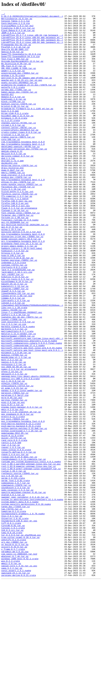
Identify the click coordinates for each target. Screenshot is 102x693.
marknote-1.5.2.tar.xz (14, 392)
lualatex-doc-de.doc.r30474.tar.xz (21, 378)
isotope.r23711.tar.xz (14, 315)
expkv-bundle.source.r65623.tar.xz (21, 218)
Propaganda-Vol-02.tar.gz (16, 51)
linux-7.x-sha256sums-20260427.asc (21, 372)
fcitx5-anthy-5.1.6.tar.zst (17, 227)
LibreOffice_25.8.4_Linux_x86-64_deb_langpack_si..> (32, 48)
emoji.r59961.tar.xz (13, 204)
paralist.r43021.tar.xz (15, 469)
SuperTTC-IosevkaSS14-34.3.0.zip (20, 65)
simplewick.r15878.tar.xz (16, 580)
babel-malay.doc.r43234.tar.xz (19, 108)
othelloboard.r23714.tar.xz (17, 460)
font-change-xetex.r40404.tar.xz (20, 253)
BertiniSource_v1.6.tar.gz (16, 19)
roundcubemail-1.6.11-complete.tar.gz (23, 548)
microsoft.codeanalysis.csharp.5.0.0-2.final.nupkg (31, 409)
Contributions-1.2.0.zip (15, 25)
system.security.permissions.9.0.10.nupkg (26, 602)
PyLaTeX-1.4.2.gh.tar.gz (15, 54)
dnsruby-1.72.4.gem (12, 190)
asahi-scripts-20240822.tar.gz (19, 96)
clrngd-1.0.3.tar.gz (13, 147)
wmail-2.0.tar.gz (11, 673)
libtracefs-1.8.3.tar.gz (15, 358)
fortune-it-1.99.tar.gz (15, 258)
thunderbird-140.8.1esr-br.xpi (19, 622)
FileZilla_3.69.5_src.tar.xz (18, 31)
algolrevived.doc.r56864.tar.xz (19, 85)
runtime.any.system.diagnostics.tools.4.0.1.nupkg (31, 551)
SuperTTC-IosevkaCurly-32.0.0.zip (21, 62)
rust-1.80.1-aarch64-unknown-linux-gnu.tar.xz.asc (31, 554)
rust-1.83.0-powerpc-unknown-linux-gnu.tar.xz (28, 557)
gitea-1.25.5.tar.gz (13, 272)
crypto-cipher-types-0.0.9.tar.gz (21, 156)
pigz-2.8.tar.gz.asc (13, 480)
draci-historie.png (12, 199)
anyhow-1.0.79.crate (13, 88)
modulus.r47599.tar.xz (14, 423)
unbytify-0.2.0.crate (13, 645)
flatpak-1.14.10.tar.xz (15, 250)
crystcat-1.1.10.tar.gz (15, 159)
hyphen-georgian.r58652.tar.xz (19, 309)
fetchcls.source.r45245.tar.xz (19, 230)
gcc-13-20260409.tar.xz (15, 264)
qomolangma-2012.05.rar (15, 517)
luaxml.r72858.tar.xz (13, 381)
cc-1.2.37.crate (10, 142)
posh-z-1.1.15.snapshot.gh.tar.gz (21, 491)
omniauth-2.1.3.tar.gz (14, 446)
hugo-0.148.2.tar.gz (13, 304)
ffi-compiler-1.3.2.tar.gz (16, 233)
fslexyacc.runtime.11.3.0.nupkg (19, 261)
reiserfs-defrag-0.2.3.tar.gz (18, 540)
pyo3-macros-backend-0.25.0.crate (21, 508)
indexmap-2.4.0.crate (13, 312)
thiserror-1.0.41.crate (15, 619)
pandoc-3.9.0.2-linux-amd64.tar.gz (21, 466)
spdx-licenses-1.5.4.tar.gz (17, 585)
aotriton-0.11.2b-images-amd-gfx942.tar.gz (26, 91)
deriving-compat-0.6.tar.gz (17, 184)
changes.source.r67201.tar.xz (18, 145)
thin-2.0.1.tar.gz (11, 616)
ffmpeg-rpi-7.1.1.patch (15, 236)
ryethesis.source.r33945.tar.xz (19, 565)
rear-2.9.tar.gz (10, 531)
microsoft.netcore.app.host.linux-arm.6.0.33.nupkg (31, 415)
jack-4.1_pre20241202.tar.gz (18, 321)
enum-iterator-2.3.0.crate (16, 207)
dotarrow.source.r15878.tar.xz (19, 196)
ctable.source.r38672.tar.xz (18, 162)
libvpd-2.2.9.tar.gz (13, 361)
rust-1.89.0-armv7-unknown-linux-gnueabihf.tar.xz (31, 560)
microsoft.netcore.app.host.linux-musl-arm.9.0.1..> (32, 417)
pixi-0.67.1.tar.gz (12, 483)
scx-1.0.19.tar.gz (11, 568)
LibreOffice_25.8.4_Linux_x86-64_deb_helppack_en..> (32, 42)
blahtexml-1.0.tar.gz (13, 116)
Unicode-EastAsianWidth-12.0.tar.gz (22, 71)
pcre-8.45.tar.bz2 (11, 474)
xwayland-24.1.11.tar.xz (15, 685)
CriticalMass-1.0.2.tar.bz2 (17, 28)
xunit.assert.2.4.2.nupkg (16, 682)
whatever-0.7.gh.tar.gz (15, 665)
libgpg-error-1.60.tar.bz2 (16, 352)
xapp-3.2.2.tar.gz (11, 679)
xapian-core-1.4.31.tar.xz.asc (19, 676)
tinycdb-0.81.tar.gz (13, 628)
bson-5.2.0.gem (10, 130)
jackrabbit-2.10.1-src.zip (16, 324)
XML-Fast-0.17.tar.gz (13, 76)
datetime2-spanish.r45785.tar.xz (20, 173)
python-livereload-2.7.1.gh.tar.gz (21, 514)
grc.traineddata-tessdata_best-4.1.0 (23, 287)
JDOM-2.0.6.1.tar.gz (13, 37)
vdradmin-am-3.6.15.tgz (15, 659)
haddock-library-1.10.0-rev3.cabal (21, 295)
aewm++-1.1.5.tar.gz (13, 82)
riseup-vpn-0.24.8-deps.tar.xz (19, 545)
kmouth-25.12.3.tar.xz (14, 338)
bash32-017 (7, 110)
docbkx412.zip (9, 193)
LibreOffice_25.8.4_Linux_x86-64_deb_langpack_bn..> (32, 45)
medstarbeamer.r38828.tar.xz (18, 400)
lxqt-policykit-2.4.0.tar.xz (18, 383)
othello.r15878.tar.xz (14, 457)
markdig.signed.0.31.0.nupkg (18, 389)
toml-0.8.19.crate (11, 636)
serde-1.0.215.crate (13, 571)
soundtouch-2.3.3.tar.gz (15, 582)
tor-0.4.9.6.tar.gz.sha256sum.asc (21, 639)
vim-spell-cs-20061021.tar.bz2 (19, 662)
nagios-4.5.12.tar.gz (13, 432)
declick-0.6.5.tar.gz (13, 182)
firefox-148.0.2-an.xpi (15, 241)
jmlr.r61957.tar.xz (12, 326)
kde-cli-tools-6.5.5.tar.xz (17, 332)
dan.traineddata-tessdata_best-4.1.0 (23, 170)
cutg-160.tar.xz (10, 164)
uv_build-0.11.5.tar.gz (15, 651)
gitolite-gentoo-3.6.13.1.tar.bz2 (21, 275)
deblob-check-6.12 (11, 179)
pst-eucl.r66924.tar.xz (15, 500)
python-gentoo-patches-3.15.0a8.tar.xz (24, 511)
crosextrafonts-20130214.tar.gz (19, 153)
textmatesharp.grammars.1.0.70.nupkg (23, 614)
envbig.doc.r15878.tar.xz (16, 210)
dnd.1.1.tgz (8, 187)
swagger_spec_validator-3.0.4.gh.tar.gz (24, 594)
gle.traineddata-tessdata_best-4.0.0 (23, 278)
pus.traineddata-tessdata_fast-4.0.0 (23, 503)
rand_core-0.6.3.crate (14, 525)
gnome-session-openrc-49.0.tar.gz (21, 284)
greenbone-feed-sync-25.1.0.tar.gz (21, 290)
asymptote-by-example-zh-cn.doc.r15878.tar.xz (28, 99)
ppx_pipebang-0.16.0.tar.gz (17, 494)
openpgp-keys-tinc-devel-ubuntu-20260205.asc (27, 449)
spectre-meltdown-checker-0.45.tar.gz (23, 588)
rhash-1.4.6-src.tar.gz (15, 543)
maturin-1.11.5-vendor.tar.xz (18, 398)
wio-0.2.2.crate (10, 670)
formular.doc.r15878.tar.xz (17, 255)
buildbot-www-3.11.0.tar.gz (17, 136)
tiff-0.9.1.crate (11, 625)
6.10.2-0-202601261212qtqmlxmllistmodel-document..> (32, 17)
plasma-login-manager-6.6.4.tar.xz (21, 486)
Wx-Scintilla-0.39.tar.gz (16, 73)
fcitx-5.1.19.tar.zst (13, 224)
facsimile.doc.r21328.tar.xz (18, 221)
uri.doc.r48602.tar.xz (14, 648)
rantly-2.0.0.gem (11, 528)
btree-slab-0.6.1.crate (15, 133)
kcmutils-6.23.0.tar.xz (15, 329)
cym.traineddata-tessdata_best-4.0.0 (23, 167)
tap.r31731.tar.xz (11, 608)
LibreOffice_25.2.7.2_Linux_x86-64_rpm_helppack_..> (32, 39)
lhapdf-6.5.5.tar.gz (13, 346)
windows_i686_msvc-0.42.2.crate (19, 668)
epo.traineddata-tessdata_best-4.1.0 (23, 213)
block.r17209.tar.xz (13, 119)
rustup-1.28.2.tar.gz (13, 562)
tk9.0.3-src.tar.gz (12, 634)
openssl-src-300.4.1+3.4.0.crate (20, 452)
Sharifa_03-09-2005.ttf (15, 56)
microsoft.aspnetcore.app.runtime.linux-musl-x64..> (32, 403)
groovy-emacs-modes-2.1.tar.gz (19, 292)
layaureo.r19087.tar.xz (15, 344)
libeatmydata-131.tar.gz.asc (18, 349)
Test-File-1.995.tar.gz (15, 68)
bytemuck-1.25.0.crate (14, 139)
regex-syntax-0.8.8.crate (16, 537)
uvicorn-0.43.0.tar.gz (14, 653)
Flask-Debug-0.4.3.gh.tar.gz (18, 34)
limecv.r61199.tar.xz (13, 369)
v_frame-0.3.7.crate (13, 656)
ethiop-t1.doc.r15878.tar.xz (18, 216)
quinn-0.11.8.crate (12, 520)
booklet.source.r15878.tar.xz (18, 122)
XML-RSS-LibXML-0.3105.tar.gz (18, 79)
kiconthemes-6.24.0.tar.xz (16, 335)
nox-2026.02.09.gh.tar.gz (16, 437)
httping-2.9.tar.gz (12, 301)
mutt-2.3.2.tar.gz (11, 429)
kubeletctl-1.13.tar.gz (15, 341)
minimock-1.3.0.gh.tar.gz (16, 420)
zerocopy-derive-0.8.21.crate (18, 688)
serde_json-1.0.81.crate (15, 574)
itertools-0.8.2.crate (14, 318)
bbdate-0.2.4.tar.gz (13, 113)
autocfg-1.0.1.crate (13, 102)
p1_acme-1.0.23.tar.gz (14, 463)
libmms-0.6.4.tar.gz (13, 355)
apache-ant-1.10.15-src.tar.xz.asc (21, 93)
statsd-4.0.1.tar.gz (13, 591)
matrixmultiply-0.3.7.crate (17, 395)
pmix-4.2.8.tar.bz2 (12, 489)
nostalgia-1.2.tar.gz (13, 435)
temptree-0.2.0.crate (13, 611)
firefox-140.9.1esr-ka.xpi (16, 238)
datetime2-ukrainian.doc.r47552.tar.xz (24, 176)
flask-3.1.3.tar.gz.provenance (19, 247)
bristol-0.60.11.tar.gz (15, 125)
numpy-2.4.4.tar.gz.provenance (19, 440)
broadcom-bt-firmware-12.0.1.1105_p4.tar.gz (27, 128)
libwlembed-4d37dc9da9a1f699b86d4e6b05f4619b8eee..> (32, 363)
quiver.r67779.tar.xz (13, 523)
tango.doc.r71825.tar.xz (15, 605)
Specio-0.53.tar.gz (12, 59)
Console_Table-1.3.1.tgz (15, 22)
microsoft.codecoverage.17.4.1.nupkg (23, 412)
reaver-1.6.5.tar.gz (13, 534)
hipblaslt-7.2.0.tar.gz (15, 298)
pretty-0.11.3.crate (13, 497)
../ (3, 14)
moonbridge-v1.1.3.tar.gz (16, 426)
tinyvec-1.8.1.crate (13, 631)
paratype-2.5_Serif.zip (15, 471)
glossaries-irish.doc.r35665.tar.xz (22, 281)
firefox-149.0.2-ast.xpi (15, 244)
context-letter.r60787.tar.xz (18, 150)
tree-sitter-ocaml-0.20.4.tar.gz (20, 642)
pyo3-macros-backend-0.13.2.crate (21, 506)
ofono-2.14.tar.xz (11, 443)
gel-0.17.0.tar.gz (11, 270)
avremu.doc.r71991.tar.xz (16, 105)
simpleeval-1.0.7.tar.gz (15, 577)
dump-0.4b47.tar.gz (12, 201)
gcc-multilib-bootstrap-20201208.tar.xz (24, 267)
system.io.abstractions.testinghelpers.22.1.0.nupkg (32, 597)
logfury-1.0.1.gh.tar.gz (15, 375)
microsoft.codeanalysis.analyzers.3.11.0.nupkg (29, 406)
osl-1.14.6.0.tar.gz (13, 454)
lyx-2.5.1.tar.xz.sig (13, 386)
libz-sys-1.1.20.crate (14, 366)
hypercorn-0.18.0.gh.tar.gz (17, 307)
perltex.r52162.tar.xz (14, 477)
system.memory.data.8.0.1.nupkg (19, 599)
